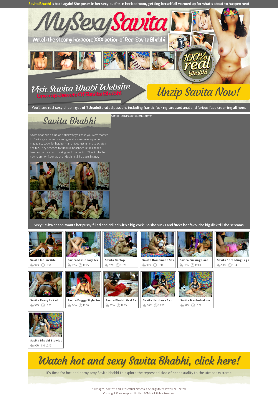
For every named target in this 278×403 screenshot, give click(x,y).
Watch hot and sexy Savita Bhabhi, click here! (139, 361)
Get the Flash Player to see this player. (131, 115)
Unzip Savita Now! (198, 91)
